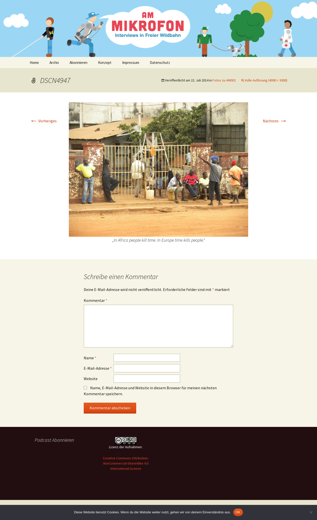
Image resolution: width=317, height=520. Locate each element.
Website (91, 378)
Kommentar (95, 300)
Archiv (54, 62)
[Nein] (310, 512)
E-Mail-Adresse (98, 368)
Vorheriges (43, 120)
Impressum (130, 62)
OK (238, 512)
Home (34, 62)
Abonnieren (78, 62)
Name (90, 357)
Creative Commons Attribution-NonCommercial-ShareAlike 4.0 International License (126, 463)
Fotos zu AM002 (224, 80)
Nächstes (275, 120)
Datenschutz (160, 62)
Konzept (104, 62)
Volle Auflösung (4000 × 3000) (266, 80)
